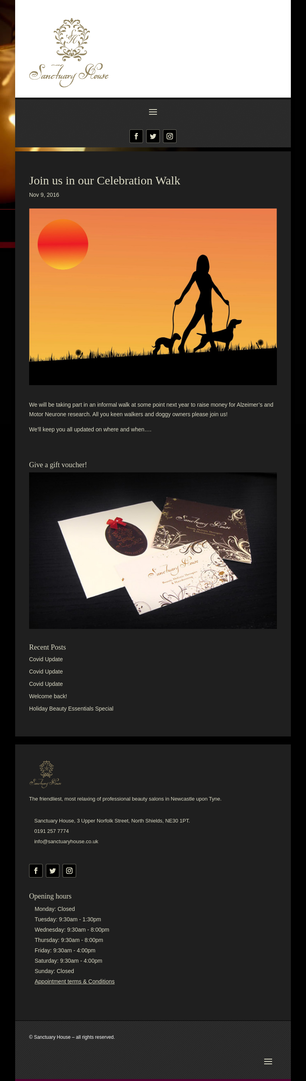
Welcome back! (48, 696)
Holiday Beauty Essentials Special (71, 708)
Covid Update (46, 659)
